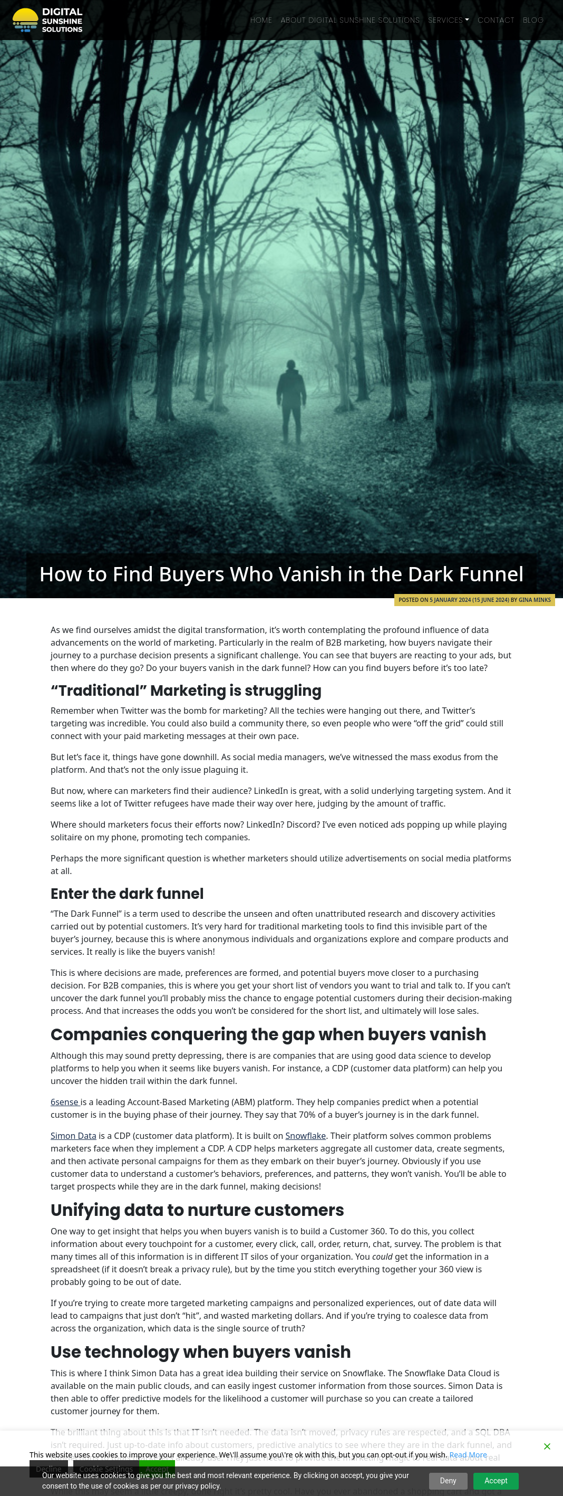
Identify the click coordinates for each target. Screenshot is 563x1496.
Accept (496, 1480)
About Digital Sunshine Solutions (350, 20)
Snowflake (306, 1136)
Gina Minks (535, 599)
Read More (468, 1455)
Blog (533, 20)
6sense (66, 1102)
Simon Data (73, 1136)
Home (261, 20)
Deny (448, 1480)
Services (446, 20)
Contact (496, 20)
